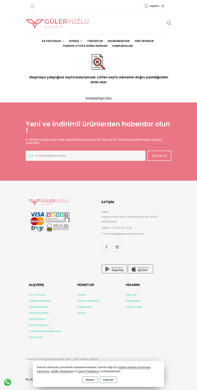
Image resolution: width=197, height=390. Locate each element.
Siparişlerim (133, 301)
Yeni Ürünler (36, 337)
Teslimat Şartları (39, 313)
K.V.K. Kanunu (37, 294)
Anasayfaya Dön (99, 98)
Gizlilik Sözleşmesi (40, 301)
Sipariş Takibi (134, 307)
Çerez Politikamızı (89, 371)
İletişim (81, 313)
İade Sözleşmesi (39, 325)
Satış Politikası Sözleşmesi (45, 331)
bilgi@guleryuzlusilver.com (127, 233)
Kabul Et (108, 379)
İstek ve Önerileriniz (88, 301)
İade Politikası (37, 319)
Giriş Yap (131, 294)
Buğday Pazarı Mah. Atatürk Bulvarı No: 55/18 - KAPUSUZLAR (130, 219)
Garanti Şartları (38, 307)
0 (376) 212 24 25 (122, 227)
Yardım (81, 294)
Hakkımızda (84, 307)
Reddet (90, 379)
